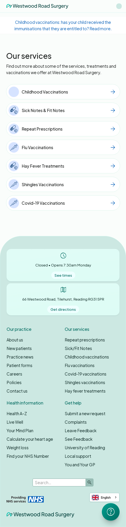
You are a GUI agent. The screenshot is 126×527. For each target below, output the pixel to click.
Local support (78, 456)
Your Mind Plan (20, 430)
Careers (14, 373)
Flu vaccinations (80, 365)
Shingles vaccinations (85, 382)
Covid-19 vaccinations (85, 373)
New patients (19, 348)
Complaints (76, 422)
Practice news (20, 356)
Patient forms (19, 365)
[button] (119, 6)
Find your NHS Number (28, 456)
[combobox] (104, 497)
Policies (14, 382)
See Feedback (78, 439)
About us (15, 339)
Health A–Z (17, 413)
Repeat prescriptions (85, 339)
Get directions (63, 309)
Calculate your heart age (30, 439)
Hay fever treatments (85, 390)
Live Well (15, 422)
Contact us (17, 390)
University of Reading (85, 447)
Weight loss (18, 447)
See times (63, 275)
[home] (36, 6)
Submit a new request (85, 413)
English (101, 497)
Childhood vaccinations (87, 356)
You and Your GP (80, 464)
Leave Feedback (81, 430)
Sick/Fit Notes (78, 348)
